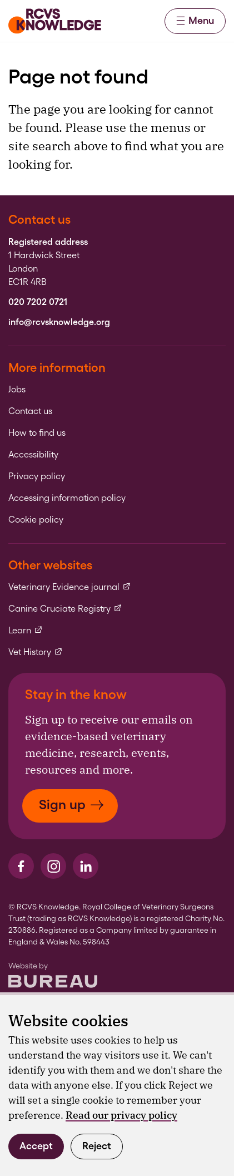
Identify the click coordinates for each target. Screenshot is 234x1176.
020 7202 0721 (37, 302)
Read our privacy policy (121, 1115)
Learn (25, 630)
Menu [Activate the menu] (195, 20)
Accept (36, 1146)
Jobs (17, 389)
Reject (96, 1146)
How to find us (37, 433)
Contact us (30, 411)
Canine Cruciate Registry (65, 608)
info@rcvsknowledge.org (59, 322)
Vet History (35, 652)
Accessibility (33, 454)
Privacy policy (36, 476)
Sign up (71, 804)
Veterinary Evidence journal (69, 587)
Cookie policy (35, 519)
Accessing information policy (67, 498)
